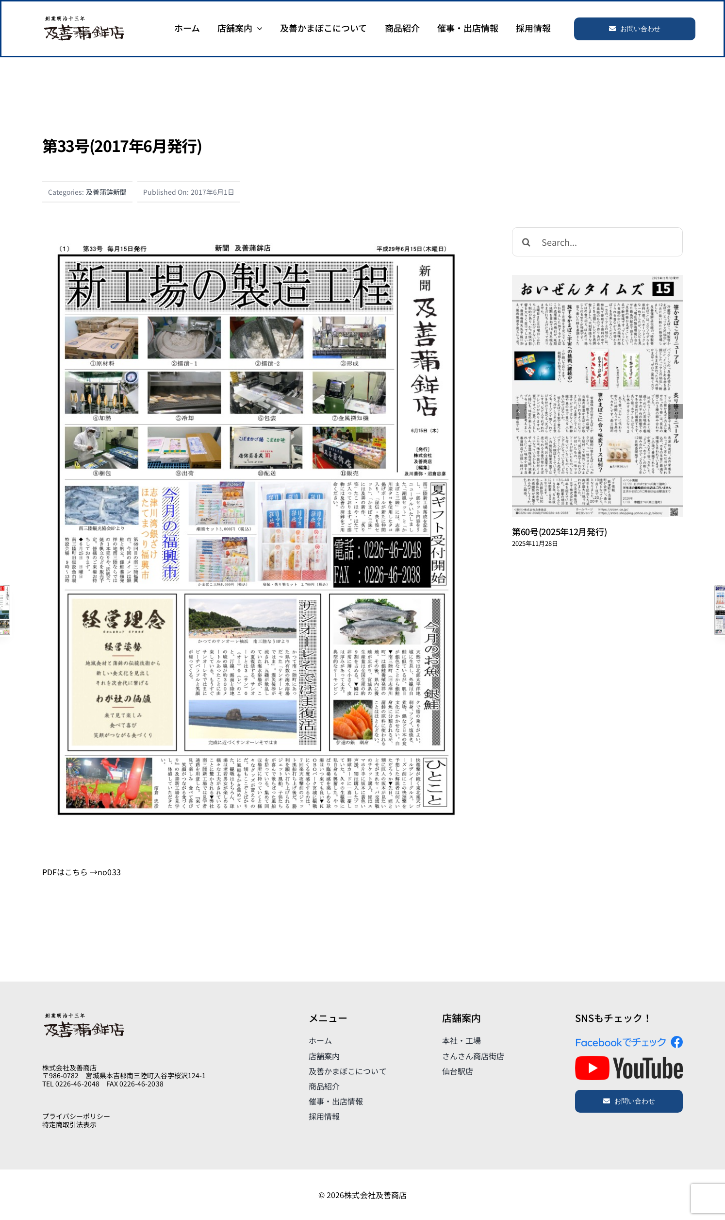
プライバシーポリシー (76, 1116)
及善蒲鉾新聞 (106, 192)
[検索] (526, 241)
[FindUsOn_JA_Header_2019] (629, 1040)
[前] (519, 411)
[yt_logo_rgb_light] (629, 1060)
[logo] (84, 18)
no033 (109, 872)
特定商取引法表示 (69, 1124)
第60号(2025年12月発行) (559, 531)
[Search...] (597, 241)
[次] (675, 411)
